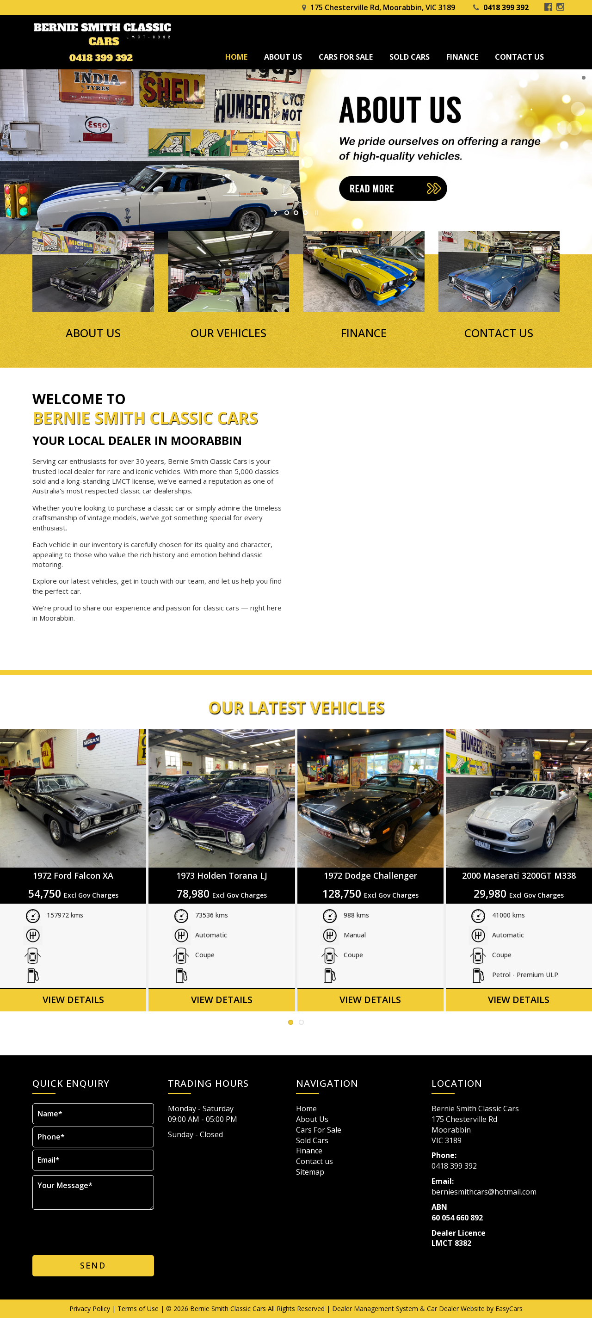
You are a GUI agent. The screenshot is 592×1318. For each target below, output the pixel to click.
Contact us (519, 57)
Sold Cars (409, 57)
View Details (73, 999)
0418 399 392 (506, 7)
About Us (283, 57)
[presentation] (93, 1230)
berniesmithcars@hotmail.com (484, 1192)
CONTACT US (498, 333)
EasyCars (509, 1308)
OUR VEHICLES (228, 333)
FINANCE (364, 333)
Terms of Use (138, 1308)
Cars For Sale (346, 57)
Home (236, 57)
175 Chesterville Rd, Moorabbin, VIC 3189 (382, 7)
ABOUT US (93, 333)
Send (93, 1265)
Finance (462, 57)
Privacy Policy (90, 1308)
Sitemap (310, 1172)
